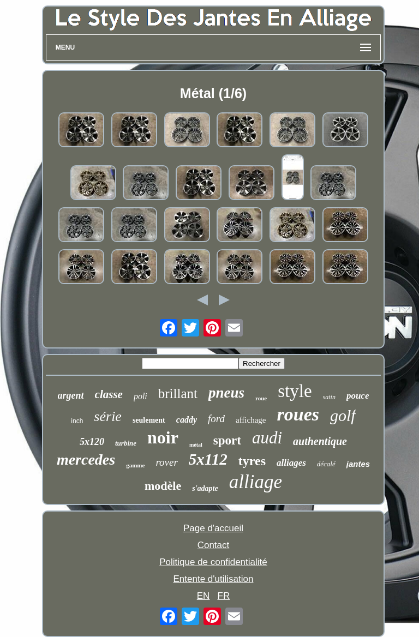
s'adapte (205, 488)
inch (77, 421)
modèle (163, 485)
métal (195, 445)
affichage (251, 420)
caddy (186, 419)
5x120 (92, 441)
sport (227, 440)
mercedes (86, 459)
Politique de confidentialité (213, 562)
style (295, 391)
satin (329, 397)
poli (140, 396)
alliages (291, 463)
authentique (320, 441)
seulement (149, 420)
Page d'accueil (213, 528)
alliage (255, 481)
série (108, 416)
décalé (326, 464)
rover (166, 462)
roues (298, 414)
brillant (177, 393)
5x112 (208, 459)
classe (109, 394)
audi (267, 437)
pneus (226, 392)
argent (71, 395)
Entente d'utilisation (213, 579)
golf (343, 415)
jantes (358, 463)
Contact (213, 545)
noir (162, 437)
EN (203, 596)
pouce (357, 395)
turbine (125, 443)
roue (261, 398)
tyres (252, 461)
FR (224, 596)
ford (216, 418)
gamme (135, 465)
